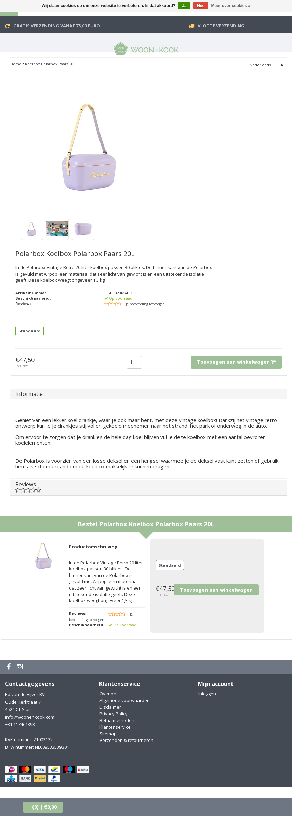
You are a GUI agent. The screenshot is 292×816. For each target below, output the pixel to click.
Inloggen (207, 694)
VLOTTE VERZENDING (221, 26)
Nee (200, 5)
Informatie (29, 394)
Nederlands (260, 64)
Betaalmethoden (116, 720)
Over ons (109, 694)
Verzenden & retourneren (126, 740)
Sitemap (108, 734)
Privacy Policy (113, 713)
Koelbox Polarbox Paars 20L (50, 63)
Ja (184, 5)
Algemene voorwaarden (124, 700)
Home (16, 63)
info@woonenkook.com (29, 717)
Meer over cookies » (231, 5)
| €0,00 (43, 807)
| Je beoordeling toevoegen (144, 304)
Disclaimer (110, 707)
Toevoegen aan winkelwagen (236, 362)
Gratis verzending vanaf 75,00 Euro (56, 26)
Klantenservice (115, 727)
